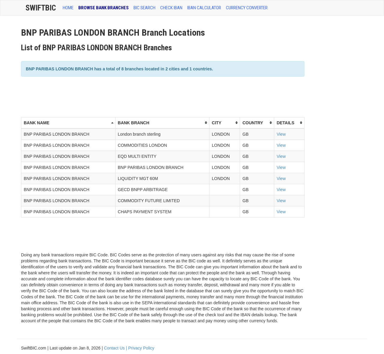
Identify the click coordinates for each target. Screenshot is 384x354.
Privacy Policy (141, 348)
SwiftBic (41, 7)
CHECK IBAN (171, 7)
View (281, 134)
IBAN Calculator (204, 7)
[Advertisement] (130, 96)
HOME (68, 7)
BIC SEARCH (144, 7)
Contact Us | (116, 348)
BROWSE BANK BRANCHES (103, 7)
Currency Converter (247, 7)
